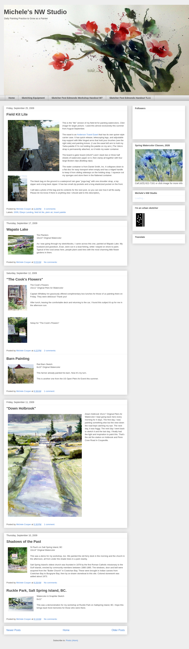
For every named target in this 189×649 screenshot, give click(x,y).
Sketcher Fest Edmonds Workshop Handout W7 (77, 98)
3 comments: (50, 209)
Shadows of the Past (23, 542)
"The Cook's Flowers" (24, 279)
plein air (49, 212)
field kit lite (39, 212)
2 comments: (50, 350)
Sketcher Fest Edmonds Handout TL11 (130, 98)
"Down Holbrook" (21, 408)
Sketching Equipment (33, 98)
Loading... (140, 198)
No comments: (51, 262)
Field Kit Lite (17, 114)
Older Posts (118, 630)
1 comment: (49, 391)
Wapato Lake (17, 229)
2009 (16, 212)
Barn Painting (17, 359)
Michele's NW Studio (35, 11)
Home (12, 98)
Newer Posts (13, 630)
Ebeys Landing (26, 212)
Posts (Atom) (72, 640)
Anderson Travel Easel (87, 134)
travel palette (60, 212)
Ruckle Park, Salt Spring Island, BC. (36, 590)
